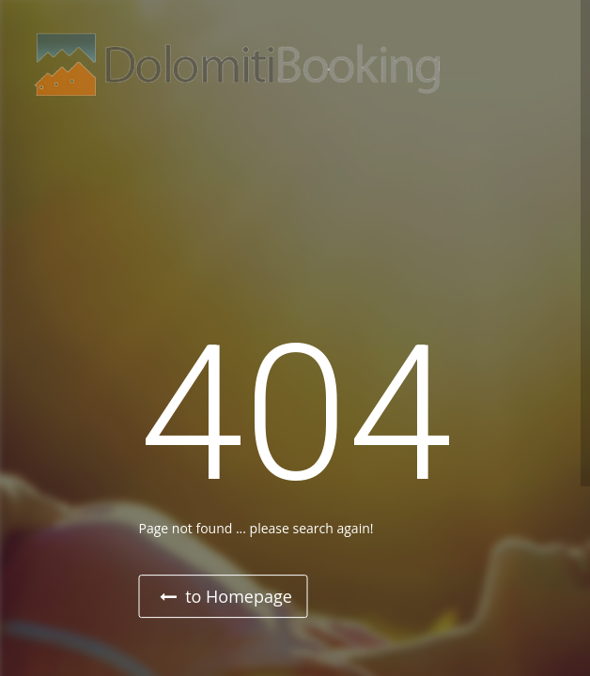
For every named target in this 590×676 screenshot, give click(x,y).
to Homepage (226, 596)
